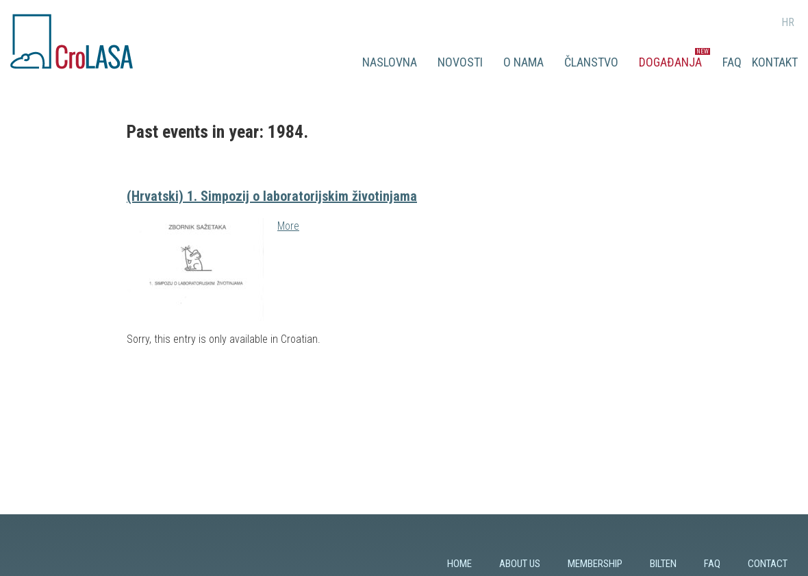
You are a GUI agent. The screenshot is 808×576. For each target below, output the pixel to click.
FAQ (732, 62)
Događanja (670, 62)
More (288, 225)
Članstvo (591, 62)
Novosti (460, 62)
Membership (595, 563)
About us (519, 563)
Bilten (663, 563)
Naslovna (389, 62)
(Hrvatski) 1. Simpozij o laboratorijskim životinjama (272, 196)
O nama (523, 62)
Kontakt (775, 62)
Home (459, 563)
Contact (767, 563)
